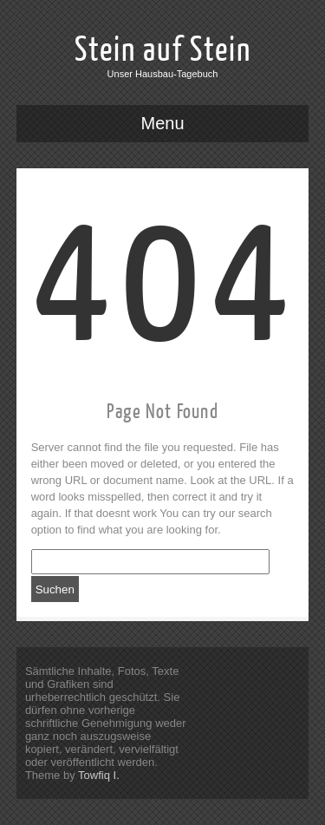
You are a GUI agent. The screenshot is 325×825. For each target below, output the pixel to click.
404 (165, 283)
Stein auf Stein (163, 50)
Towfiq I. (99, 775)
